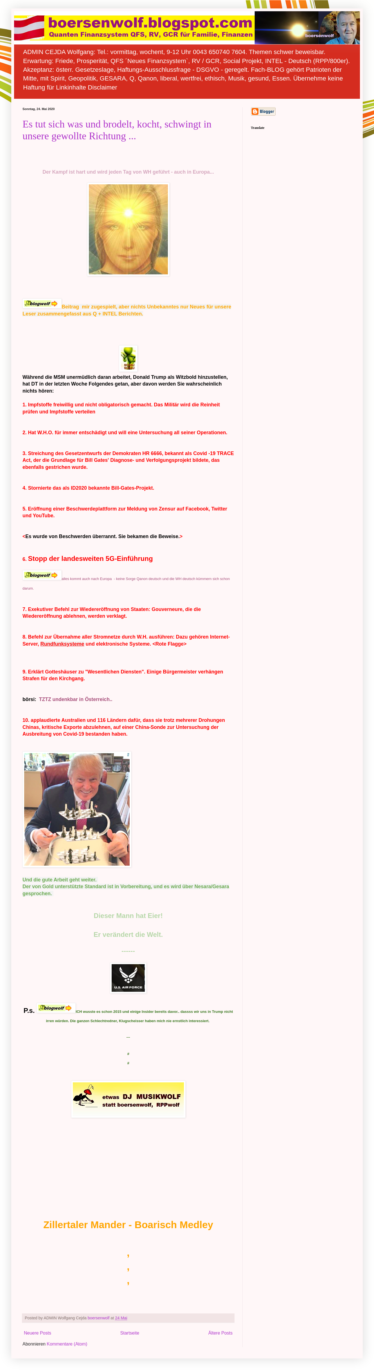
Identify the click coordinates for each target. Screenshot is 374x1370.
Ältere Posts (220, 1333)
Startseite (129, 1333)
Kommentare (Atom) (67, 1344)
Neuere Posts (37, 1333)
